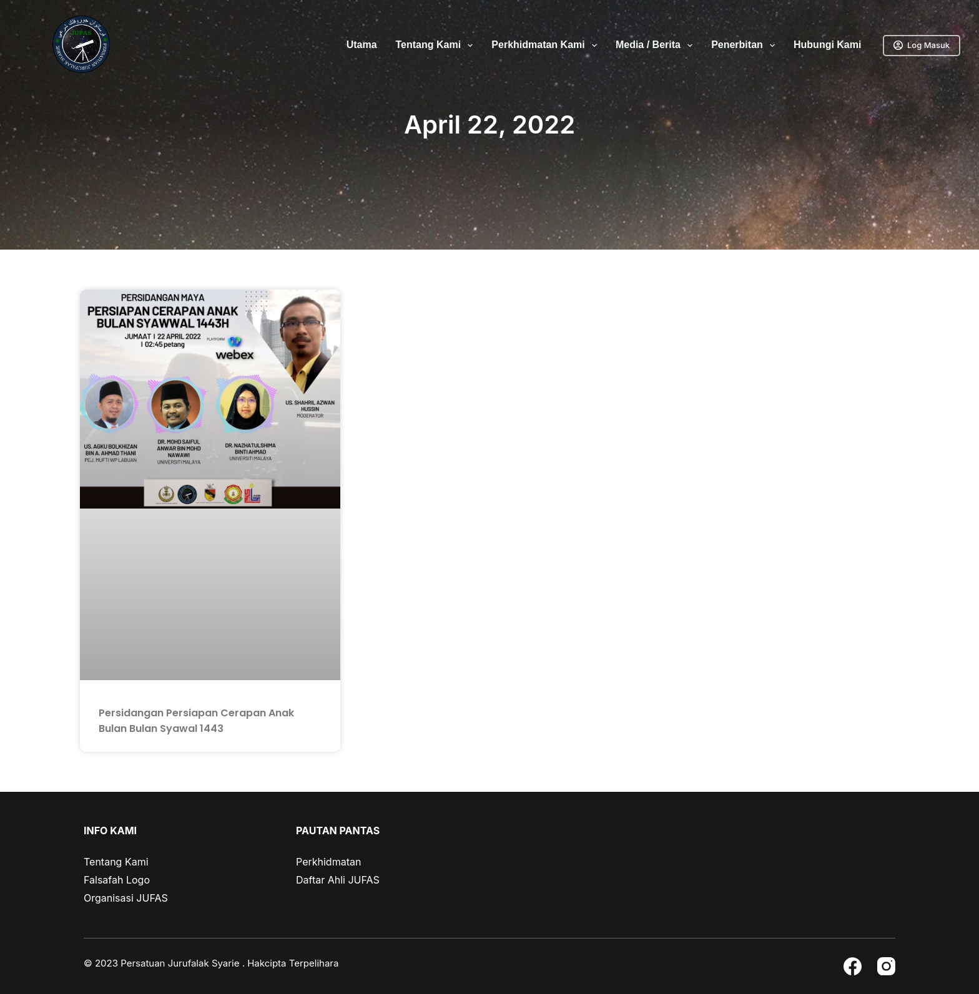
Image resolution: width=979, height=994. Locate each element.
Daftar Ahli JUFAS (338, 880)
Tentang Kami (437, 45)
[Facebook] (853, 966)
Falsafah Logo (117, 880)
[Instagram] (886, 966)
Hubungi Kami (827, 44)
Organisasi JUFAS (126, 898)
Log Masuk (921, 45)
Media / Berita (656, 45)
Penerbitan (745, 45)
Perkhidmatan (328, 861)
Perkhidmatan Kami (546, 45)
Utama (362, 44)
